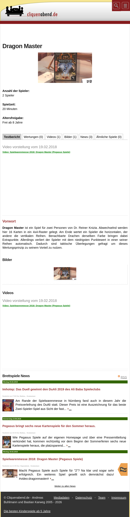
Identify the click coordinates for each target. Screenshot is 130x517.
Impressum (118, 497)
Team (101, 497)
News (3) (86, 137)
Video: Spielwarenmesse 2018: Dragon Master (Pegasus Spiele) (36, 152)
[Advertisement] (65, 33)
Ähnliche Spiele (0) (109, 137)
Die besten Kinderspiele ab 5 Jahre (27, 511)
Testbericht (12, 137)
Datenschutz (83, 497)
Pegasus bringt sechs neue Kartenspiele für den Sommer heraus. (48, 426)
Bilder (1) (70, 137)
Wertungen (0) (33, 137)
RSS (124, 377)
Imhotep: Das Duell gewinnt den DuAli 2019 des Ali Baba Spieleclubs (51, 389)
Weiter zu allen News (65, 486)
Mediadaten (62, 497)
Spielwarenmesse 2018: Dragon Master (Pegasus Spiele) (42, 459)
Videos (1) (53, 137)
